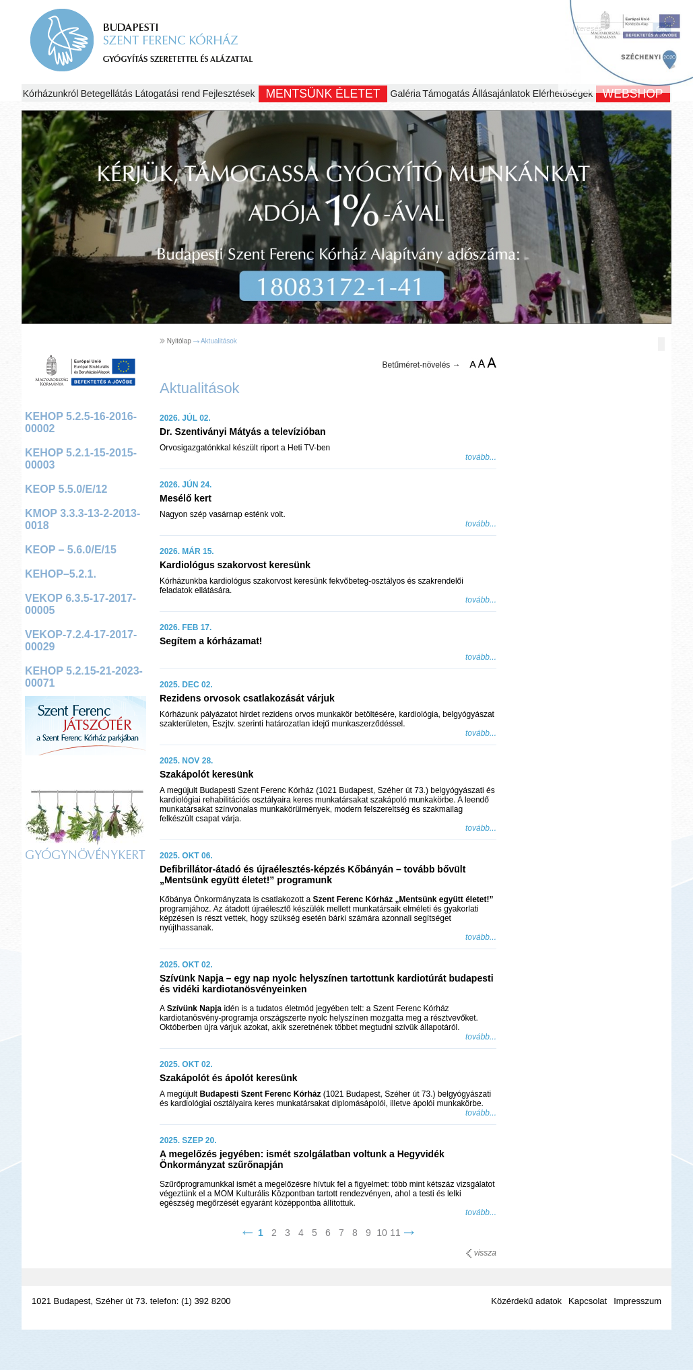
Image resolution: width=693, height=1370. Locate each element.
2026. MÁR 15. (187, 551)
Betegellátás (107, 93)
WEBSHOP (633, 93)
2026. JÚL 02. (185, 418)
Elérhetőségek (563, 93)
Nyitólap (179, 341)
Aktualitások (219, 341)
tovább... (480, 457)
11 (395, 1232)
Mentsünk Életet (322, 93)
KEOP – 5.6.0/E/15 (71, 549)
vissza (481, 1253)
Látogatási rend (168, 93)
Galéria (406, 93)
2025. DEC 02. (186, 684)
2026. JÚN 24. (185, 484)
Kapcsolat (587, 1301)
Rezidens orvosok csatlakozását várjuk (247, 698)
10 (381, 1232)
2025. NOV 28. (186, 760)
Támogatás (445, 93)
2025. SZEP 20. (188, 1140)
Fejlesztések (229, 93)
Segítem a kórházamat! (211, 641)
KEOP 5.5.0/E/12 (66, 489)
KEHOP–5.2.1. (60, 574)
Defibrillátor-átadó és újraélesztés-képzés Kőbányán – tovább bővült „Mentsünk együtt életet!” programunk (312, 874)
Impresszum (637, 1301)
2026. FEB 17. (185, 627)
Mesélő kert (185, 498)
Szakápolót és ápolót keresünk (229, 1077)
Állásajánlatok (501, 93)
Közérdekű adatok (526, 1301)
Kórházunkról (51, 93)
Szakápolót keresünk (206, 774)
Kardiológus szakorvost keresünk (235, 564)
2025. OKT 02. (186, 964)
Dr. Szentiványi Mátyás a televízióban (243, 431)
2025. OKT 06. (186, 855)
